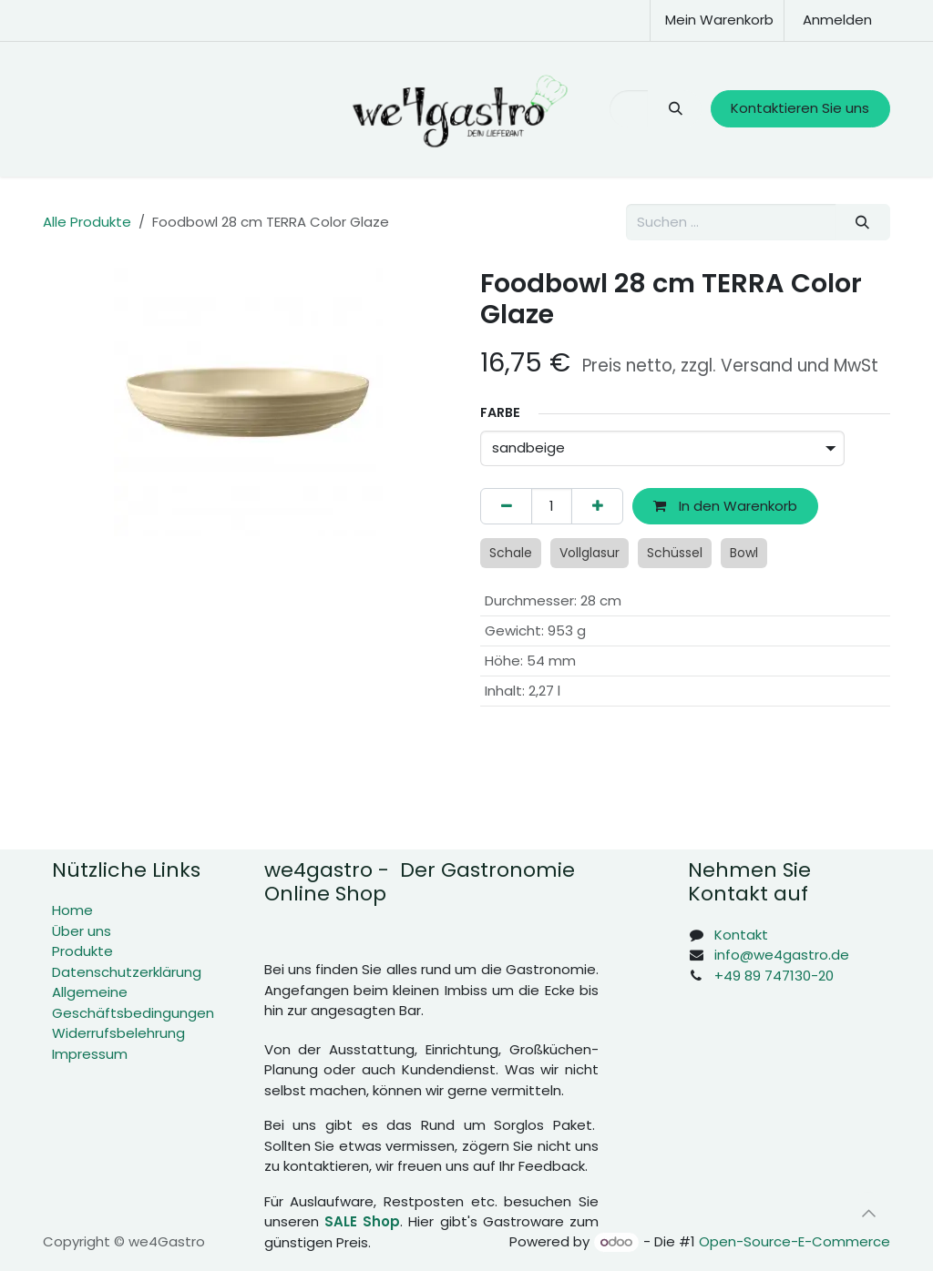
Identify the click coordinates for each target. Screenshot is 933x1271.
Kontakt (741, 934)
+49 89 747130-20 (774, 975)
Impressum (90, 1053)
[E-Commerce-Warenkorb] (717, 20)
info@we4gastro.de (781, 954)
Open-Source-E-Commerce (794, 1241)
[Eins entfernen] (506, 506)
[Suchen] (675, 108)
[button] (868, 1213)
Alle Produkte (87, 221)
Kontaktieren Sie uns (800, 107)
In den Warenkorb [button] (725, 505)
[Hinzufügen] (597, 506)
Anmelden (837, 19)
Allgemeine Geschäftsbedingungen (133, 1002)
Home (72, 910)
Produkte (82, 951)
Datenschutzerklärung (126, 971)
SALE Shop (362, 1221)
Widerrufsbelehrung (118, 1032)
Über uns (81, 931)
